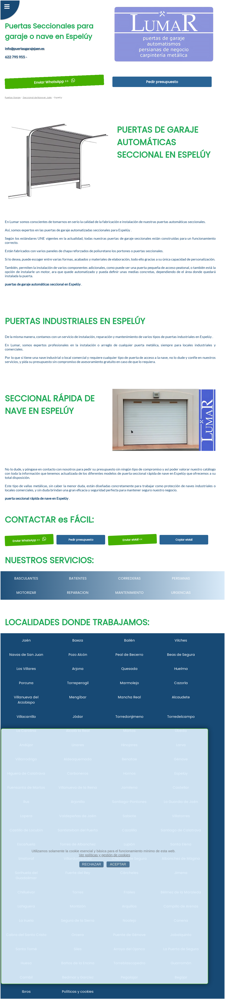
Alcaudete (181, 697)
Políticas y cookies (78, 991)
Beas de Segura (181, 654)
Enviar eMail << (132, 540)
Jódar (78, 716)
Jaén (26, 640)
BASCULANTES (26, 578)
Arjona (77, 668)
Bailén (129, 640)
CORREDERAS (129, 578)
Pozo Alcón (77, 654)
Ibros (26, 991)
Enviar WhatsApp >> (54, 82)
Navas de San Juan (26, 654)
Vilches (181, 640)
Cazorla (181, 682)
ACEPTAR (118, 864)
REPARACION (78, 592)
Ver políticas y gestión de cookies (104, 855)
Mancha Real (129, 697)
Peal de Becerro (129, 654)
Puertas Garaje (12, 97)
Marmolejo (129, 682)
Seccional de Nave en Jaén (37, 97)
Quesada (129, 668)
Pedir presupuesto (162, 81)
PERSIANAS (181, 578)
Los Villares (26, 668)
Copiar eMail (183, 540)
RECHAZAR (91, 864)
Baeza (77, 640)
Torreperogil (78, 682)
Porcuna (26, 682)
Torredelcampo (181, 716)
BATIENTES (78, 578)
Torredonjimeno (129, 716)
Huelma (181, 668)
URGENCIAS (181, 592)
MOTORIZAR (26, 592)
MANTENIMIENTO (129, 592)
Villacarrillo (26, 716)
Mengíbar (77, 697)
